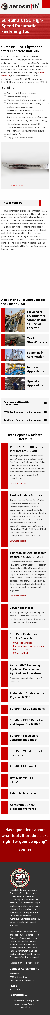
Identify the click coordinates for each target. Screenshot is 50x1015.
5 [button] (22, 185)
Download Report (18, 483)
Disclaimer (16, 962)
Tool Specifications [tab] (23, 420)
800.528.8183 (15, 989)
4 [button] (19, 185)
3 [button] (16, 185)
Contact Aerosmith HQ (24, 968)
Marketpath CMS (25, 1007)
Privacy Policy (32, 962)
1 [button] (11, 185)
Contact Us (25, 850)
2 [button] (14, 185)
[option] (25, 165)
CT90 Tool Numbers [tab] (23, 412)
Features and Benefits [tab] (16, 403)
